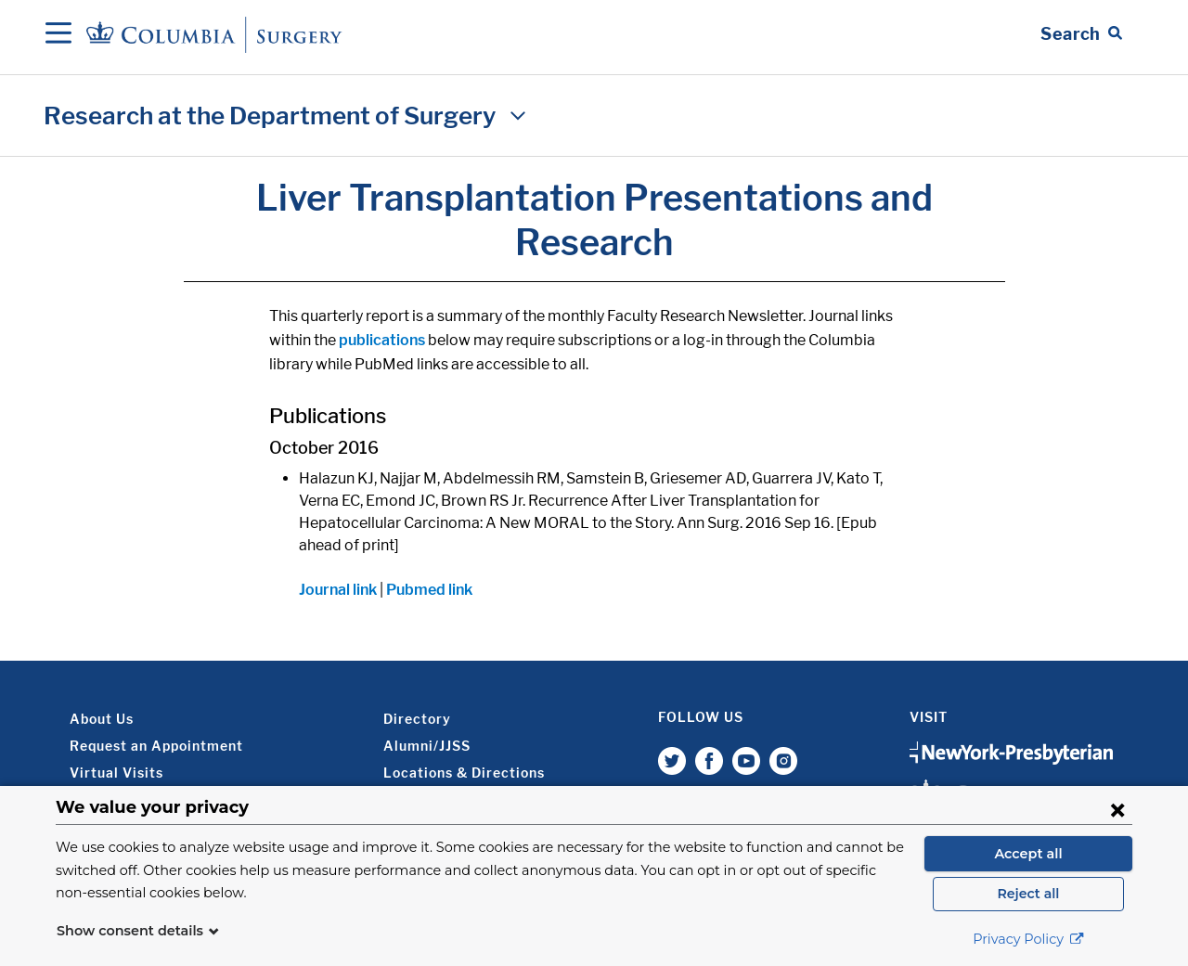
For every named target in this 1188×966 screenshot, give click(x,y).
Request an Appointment (156, 745)
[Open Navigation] (58, 34)
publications (382, 340)
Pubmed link (429, 590)
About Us (102, 719)
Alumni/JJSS (427, 745)
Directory (417, 719)
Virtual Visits (116, 772)
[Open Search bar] (1081, 34)
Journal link (338, 590)
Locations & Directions (464, 772)
